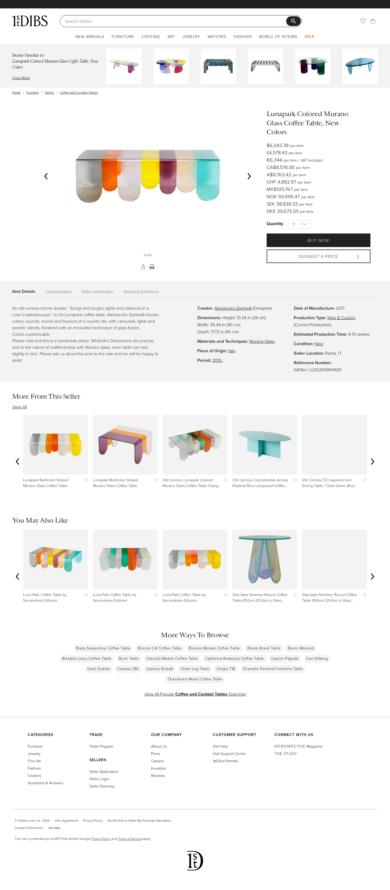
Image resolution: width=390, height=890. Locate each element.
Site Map (54, 827)
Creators (34, 775)
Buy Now (318, 240)
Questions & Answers (45, 782)
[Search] (175, 21)
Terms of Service (130, 838)
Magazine (298, 746)
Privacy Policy (93, 820)
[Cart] (372, 21)
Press (155, 753)
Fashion (243, 36)
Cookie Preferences (29, 827)
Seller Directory (102, 786)
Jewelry (191, 36)
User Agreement (66, 820)
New (319, 344)
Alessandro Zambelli (233, 308)
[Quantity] (299, 224)
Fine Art (34, 760)
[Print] (152, 266)
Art (171, 36)
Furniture (123, 36)
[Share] (143, 266)
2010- (217, 360)
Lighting (150, 36)
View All (19, 407)
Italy (232, 351)
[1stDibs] (30, 20)
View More (21, 77)
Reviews (158, 775)
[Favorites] (363, 21)
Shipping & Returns (141, 291)
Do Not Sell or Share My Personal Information (139, 820)
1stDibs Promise (225, 760)
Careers (157, 760)
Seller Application (103, 771)
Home (16, 92)
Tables (49, 92)
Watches (217, 36)
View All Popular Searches (195, 694)
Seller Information (97, 291)
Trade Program (101, 746)
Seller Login (99, 778)
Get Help (220, 746)
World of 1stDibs (278, 36)
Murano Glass (261, 341)
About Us (159, 746)
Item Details (23, 291)
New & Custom (341, 318)
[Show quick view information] (85, 480)
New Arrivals (90, 36)
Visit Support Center (229, 753)
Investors (158, 768)
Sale (309, 36)
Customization (58, 291)
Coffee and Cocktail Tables (79, 92)
